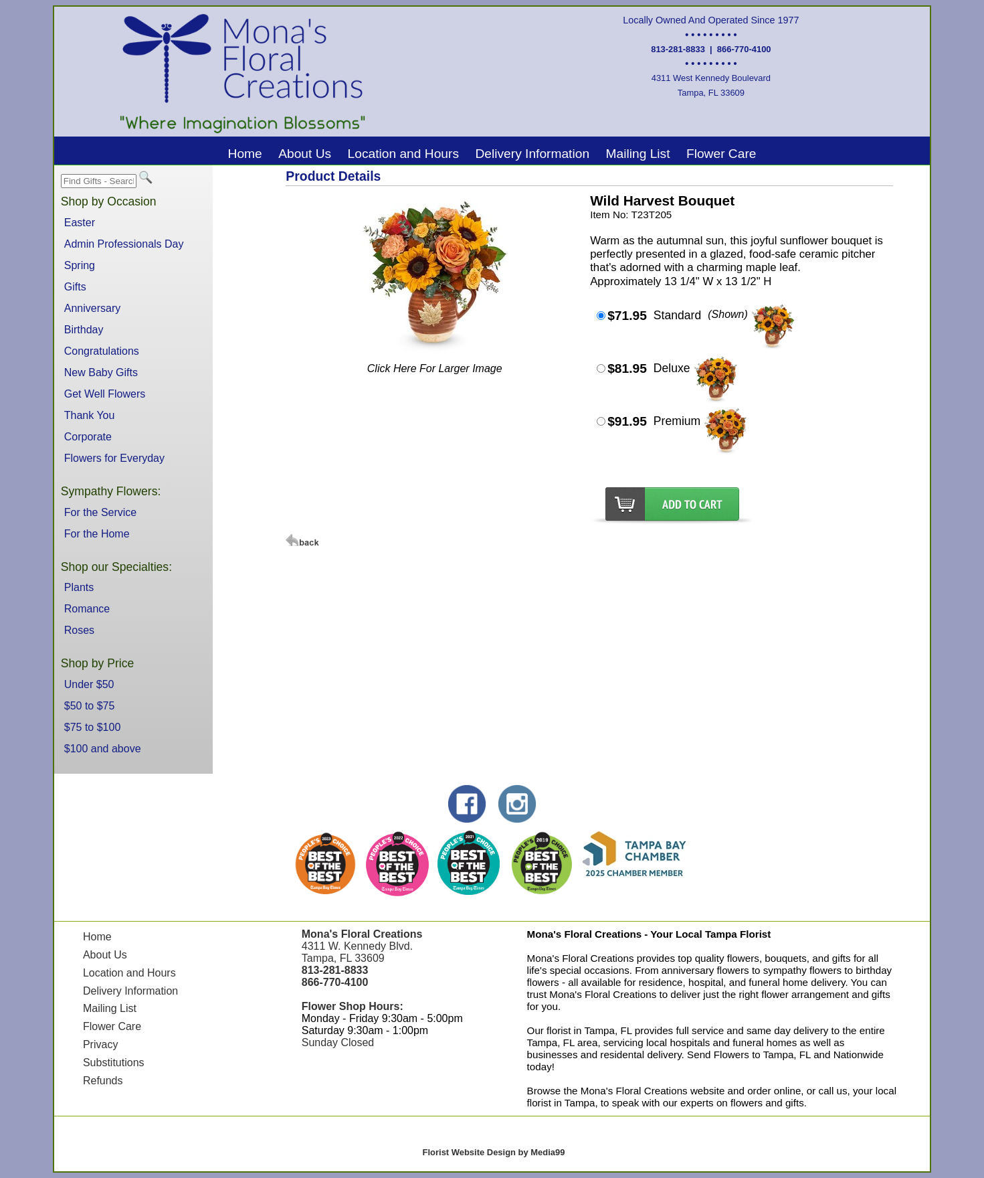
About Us (304, 154)
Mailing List (638, 154)
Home (245, 154)
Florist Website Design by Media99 (494, 1152)
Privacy (100, 1044)
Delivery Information (532, 154)
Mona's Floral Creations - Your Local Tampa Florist (649, 934)
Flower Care (721, 154)
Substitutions (113, 1062)
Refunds (103, 1080)
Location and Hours (403, 154)
